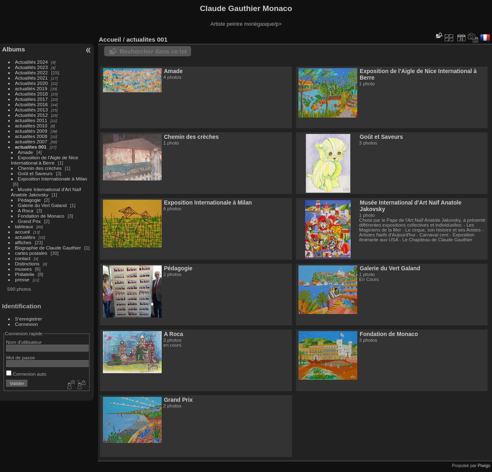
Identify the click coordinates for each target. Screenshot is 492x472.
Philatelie (25, 274)
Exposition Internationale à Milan (52, 178)
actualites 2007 (31, 141)
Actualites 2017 (31, 99)
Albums (13, 49)
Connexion (26, 324)
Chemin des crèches (40, 168)
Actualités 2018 (31, 93)
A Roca (25, 210)
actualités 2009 (31, 131)
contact (23, 258)
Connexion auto (26, 373)
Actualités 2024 (31, 62)
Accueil (110, 39)
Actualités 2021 (31, 77)
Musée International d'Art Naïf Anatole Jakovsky (46, 192)
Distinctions (27, 263)
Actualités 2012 (31, 115)
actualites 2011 (31, 120)
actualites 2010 (31, 125)
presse (22, 279)
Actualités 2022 (31, 72)
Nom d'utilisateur (24, 342)
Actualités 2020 (31, 83)
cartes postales (31, 253)
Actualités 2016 (31, 104)
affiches (23, 242)
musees (23, 269)
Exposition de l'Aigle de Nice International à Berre (44, 160)
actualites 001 (31, 146)
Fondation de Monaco (41, 215)
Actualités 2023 (31, 67)
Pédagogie (29, 200)
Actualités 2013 (31, 109)
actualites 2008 (31, 136)
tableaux (24, 226)
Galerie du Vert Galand (42, 205)
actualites (25, 237)
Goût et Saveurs (35, 173)
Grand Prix (29, 221)
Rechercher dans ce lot (153, 51)
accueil (22, 231)
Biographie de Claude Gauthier (48, 247)
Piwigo (484, 465)
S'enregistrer (28, 318)
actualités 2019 (31, 88)
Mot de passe (20, 357)
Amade (25, 152)
